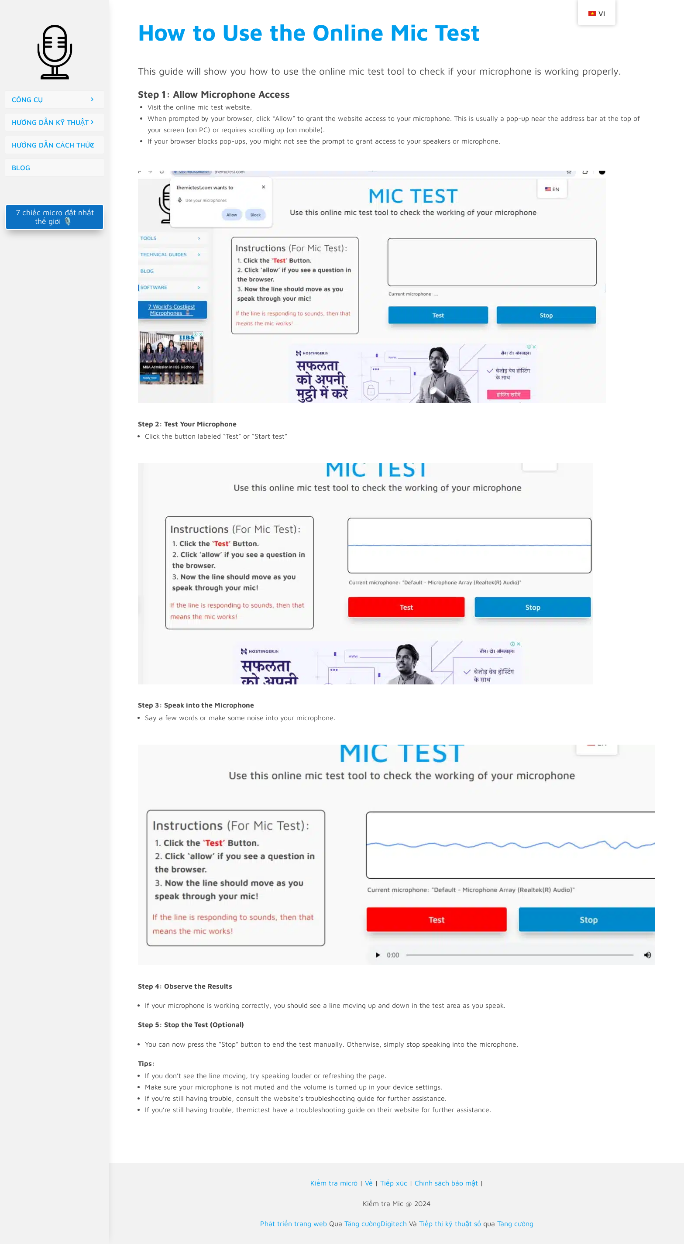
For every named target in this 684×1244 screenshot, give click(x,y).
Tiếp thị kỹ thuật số (450, 1223)
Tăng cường (515, 1223)
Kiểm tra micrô (333, 1183)
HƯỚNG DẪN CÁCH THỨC (53, 145)
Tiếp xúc (393, 1183)
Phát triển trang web (293, 1223)
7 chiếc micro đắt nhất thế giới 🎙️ (55, 217)
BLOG (21, 168)
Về (369, 1183)
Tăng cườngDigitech (375, 1223)
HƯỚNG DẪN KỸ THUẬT (50, 122)
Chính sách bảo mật (446, 1183)
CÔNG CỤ (27, 99)
